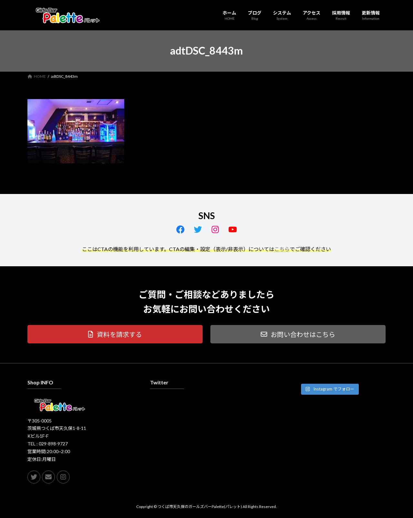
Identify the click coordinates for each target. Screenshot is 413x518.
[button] (115, 334)
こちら (282, 249)
